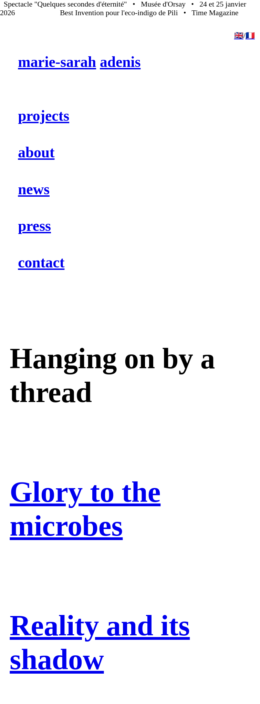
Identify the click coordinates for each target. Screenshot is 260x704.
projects (43, 115)
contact (41, 262)
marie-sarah (57, 61)
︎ (3, 688)
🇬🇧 (238, 35)
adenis (120, 61)
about (36, 152)
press (34, 225)
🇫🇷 (250, 35)
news (34, 189)
